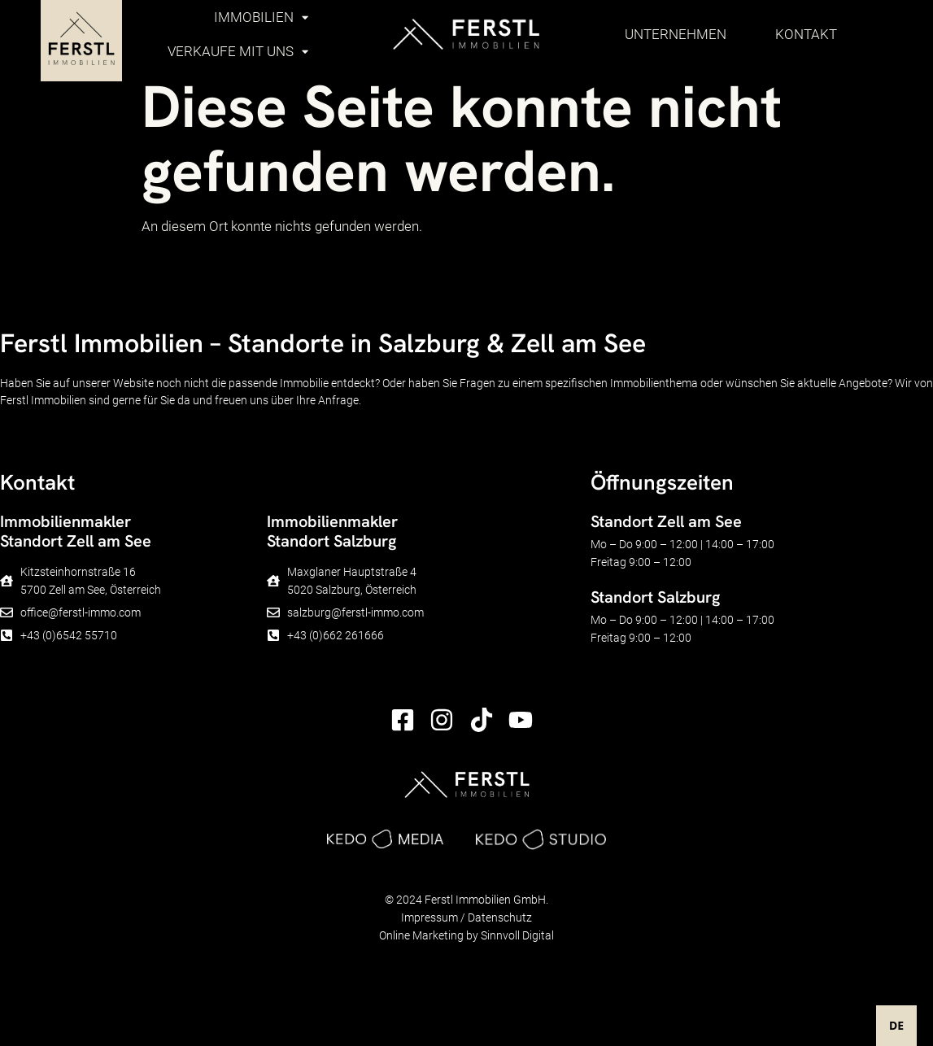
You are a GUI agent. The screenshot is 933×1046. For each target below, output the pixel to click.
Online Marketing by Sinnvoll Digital (466, 935)
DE (896, 1025)
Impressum (429, 917)
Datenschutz (500, 917)
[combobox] (896, 1025)
